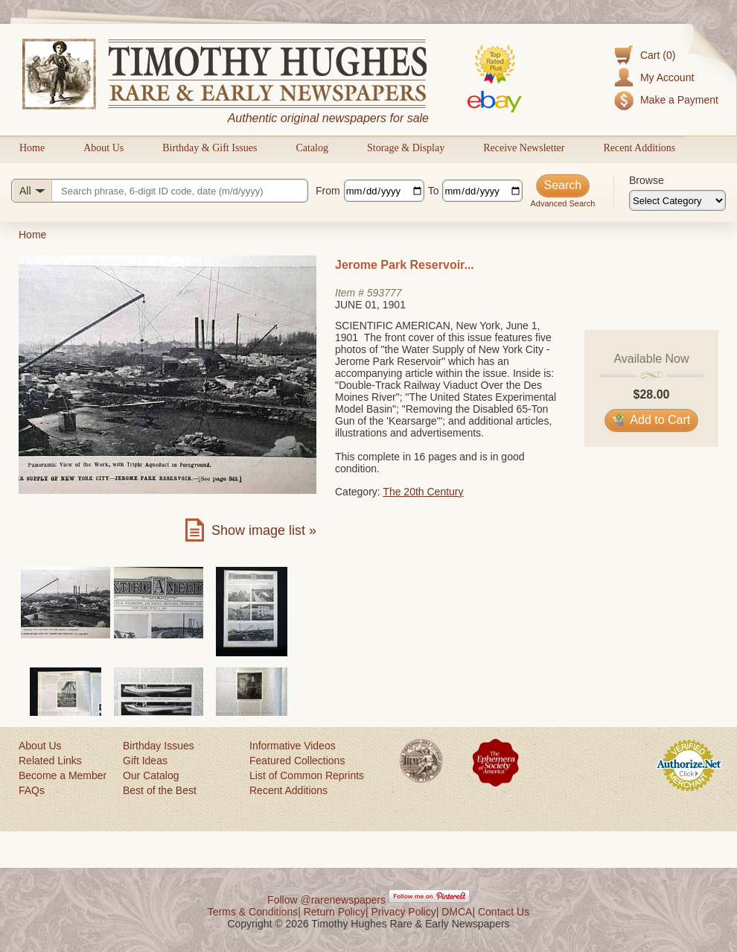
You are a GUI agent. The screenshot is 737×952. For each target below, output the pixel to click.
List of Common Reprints (306, 775)
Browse (646, 180)
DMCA (456, 912)
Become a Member (62, 775)
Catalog (312, 147)
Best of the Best (160, 790)
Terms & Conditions (253, 912)
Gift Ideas (145, 761)
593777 (384, 293)
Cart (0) (657, 55)
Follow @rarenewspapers (326, 900)
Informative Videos (292, 746)
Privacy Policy (403, 912)
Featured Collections (297, 761)
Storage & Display (405, 147)
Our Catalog (151, 775)
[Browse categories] (677, 200)
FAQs (32, 790)
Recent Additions (639, 147)
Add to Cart (652, 419)
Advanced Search (562, 203)
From (328, 191)
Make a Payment (679, 100)
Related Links (50, 761)
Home (32, 147)
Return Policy (335, 912)
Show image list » (263, 530)
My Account (667, 77)
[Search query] (159, 191)
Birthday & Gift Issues (209, 147)
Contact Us (503, 912)
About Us (103, 147)
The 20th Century (423, 492)
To (433, 191)
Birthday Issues (158, 746)
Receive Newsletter (523, 147)
